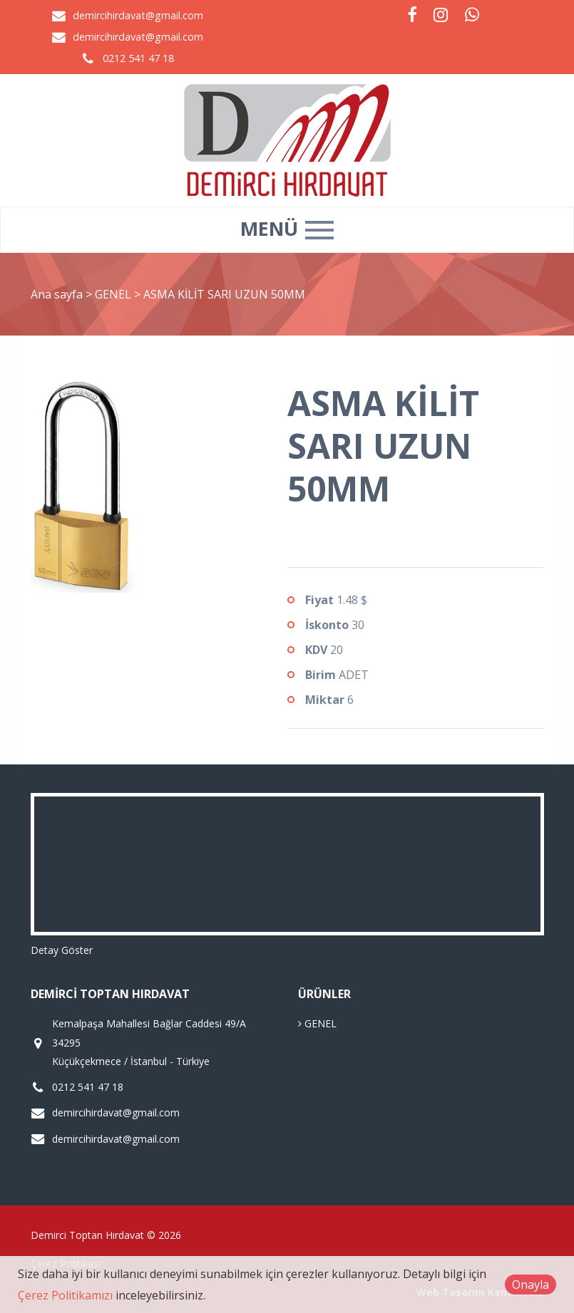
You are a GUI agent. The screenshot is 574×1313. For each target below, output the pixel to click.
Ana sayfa (57, 294)
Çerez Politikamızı (65, 1295)
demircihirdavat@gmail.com (138, 15)
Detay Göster (62, 950)
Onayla (530, 1284)
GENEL (114, 294)
